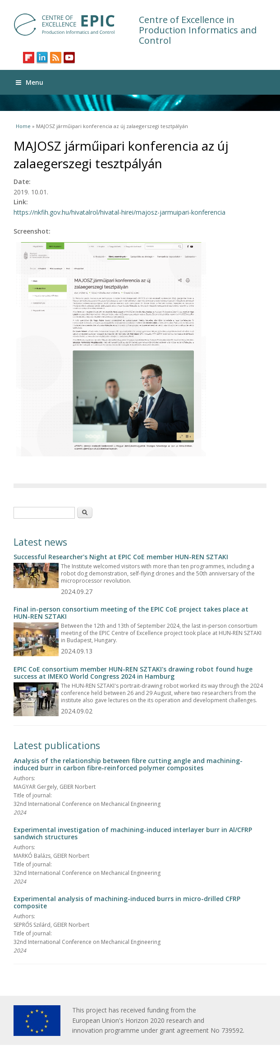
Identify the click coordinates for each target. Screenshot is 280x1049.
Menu (29, 82)
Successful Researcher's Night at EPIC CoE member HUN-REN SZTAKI (121, 556)
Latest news (40, 542)
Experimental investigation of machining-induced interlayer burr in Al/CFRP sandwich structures (133, 833)
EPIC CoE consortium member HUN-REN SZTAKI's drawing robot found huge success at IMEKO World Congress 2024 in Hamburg (133, 673)
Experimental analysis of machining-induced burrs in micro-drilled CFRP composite (127, 902)
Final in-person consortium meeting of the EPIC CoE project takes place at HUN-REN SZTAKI (131, 613)
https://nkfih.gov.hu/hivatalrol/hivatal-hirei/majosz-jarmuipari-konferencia (119, 212)
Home (23, 126)
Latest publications (57, 745)
